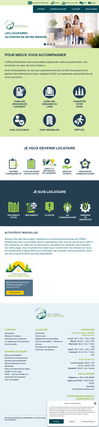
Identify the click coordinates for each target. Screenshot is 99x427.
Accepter (56, 421)
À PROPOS (41, 9)
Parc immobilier (12, 379)
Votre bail (39, 333)
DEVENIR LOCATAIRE (58, 9)
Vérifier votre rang (13, 371)
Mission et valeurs (13, 336)
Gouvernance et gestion (15, 338)
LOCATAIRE (76, 9)
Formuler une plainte (44, 349)
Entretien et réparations (46, 347)
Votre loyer (40, 336)
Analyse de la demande (15, 360)
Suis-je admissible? (13, 355)
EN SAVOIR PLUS (15, 292)
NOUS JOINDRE (91, 9)
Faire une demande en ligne (17, 369)
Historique (9, 333)
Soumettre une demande (16, 358)
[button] (95, 403)
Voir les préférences (88, 421)
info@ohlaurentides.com (83, 389)
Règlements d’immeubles (46, 338)
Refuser (72, 421)
